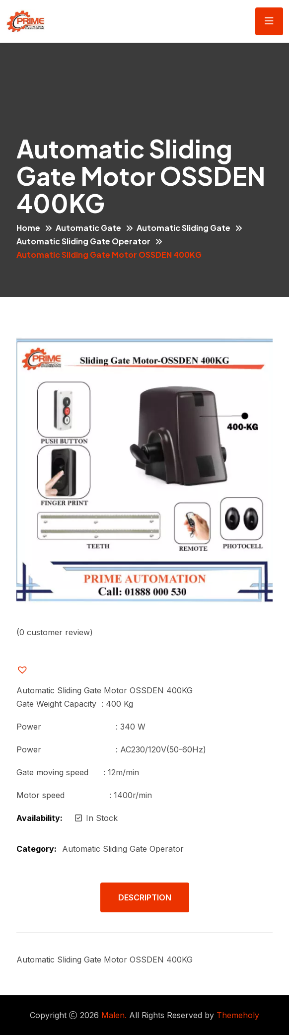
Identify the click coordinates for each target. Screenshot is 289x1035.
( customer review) (54, 632)
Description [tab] (144, 897)
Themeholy (238, 1015)
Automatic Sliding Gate (183, 227)
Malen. (114, 1015)
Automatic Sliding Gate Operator (83, 241)
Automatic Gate (88, 227)
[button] (30, 670)
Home (28, 227)
